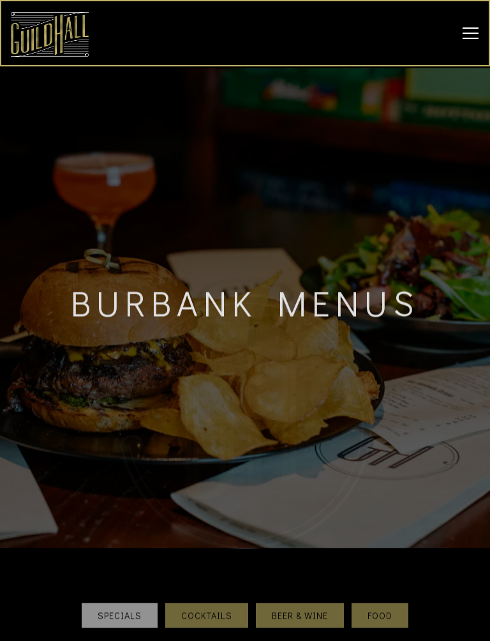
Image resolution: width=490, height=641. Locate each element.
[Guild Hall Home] (55, 33)
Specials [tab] (120, 606)
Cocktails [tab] (206, 606)
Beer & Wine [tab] (300, 606)
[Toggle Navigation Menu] (470, 33)
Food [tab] (380, 606)
